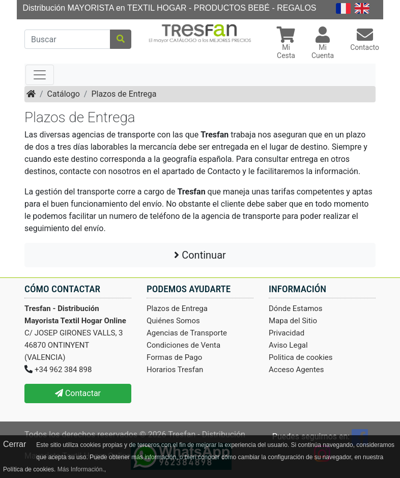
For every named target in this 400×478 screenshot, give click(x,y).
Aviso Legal (288, 345)
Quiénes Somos (173, 320)
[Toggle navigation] (39, 75)
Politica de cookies (301, 357)
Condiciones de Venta (183, 345)
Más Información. (81, 469)
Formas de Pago (174, 357)
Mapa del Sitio (293, 320)
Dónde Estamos (296, 308)
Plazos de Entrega (123, 94)
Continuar (200, 255)
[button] (286, 44)
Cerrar (14, 444)
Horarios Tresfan (175, 369)
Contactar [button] (78, 393)
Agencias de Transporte (187, 333)
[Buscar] (67, 39)
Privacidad (286, 333)
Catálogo (63, 94)
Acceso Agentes (296, 369)
